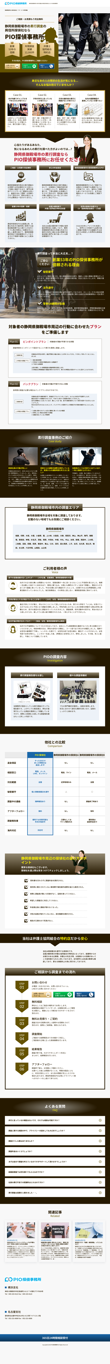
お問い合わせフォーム (42, 1011)
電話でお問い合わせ (84, 1011)
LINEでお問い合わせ (63, 1011)
